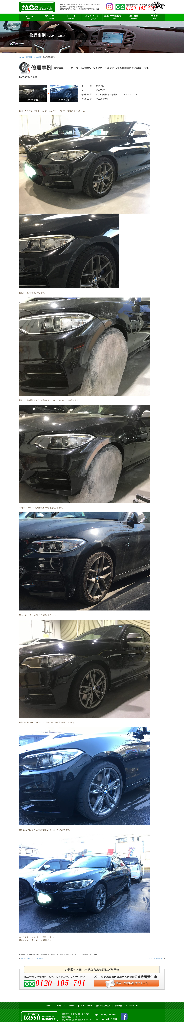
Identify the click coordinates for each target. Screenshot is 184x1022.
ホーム (29, 17)
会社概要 (133, 17)
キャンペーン (92, 17)
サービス (71, 17)
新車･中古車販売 (112, 17)
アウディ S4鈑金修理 (156, 958)
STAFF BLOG (132, 1006)
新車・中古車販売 (103, 1006)
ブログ (154, 17)
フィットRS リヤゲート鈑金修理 (31, 958)
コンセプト (50, 17)
